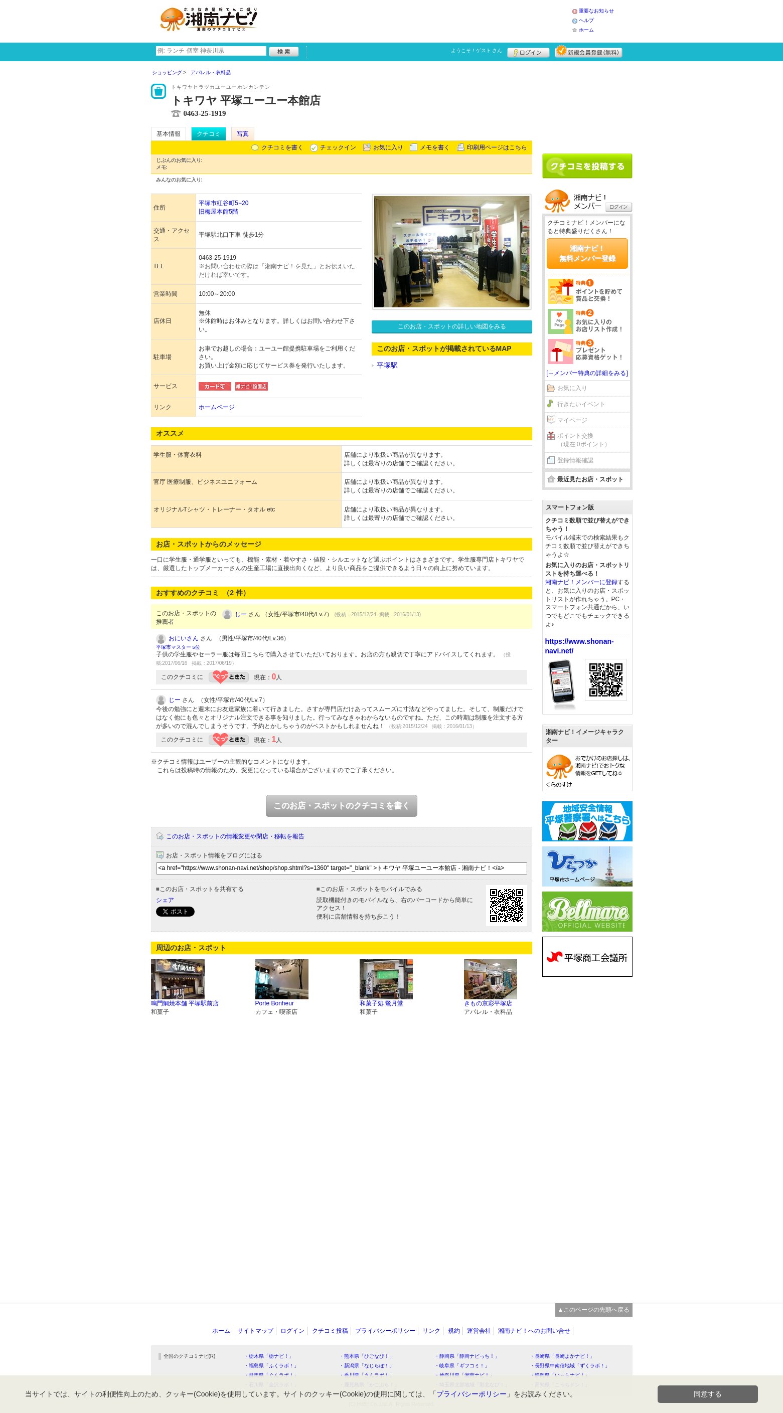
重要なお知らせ (596, 11)
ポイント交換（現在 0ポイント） (583, 440)
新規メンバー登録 (588, 51)
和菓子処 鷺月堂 (381, 1003)
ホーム (586, 30)
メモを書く (435, 147)
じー (241, 614)
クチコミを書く (282, 147)
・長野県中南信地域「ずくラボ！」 (570, 1365)
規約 (454, 1330)
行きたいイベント (581, 404)
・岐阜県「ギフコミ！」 (462, 1365)
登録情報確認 (575, 460)
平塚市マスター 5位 (178, 647)
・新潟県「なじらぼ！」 (366, 1365)
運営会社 (479, 1330)
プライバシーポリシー (385, 1330)
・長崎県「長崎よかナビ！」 (562, 1356)
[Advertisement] (418, 20)
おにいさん (184, 638)
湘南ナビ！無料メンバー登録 (587, 253)
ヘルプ (586, 20)
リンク (431, 1330)
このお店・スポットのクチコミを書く (341, 805)
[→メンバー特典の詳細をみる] (587, 373)
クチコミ (209, 133)
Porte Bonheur (274, 1003)
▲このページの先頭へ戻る (594, 1309)
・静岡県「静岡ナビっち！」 (467, 1356)
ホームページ (217, 407)
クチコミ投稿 (330, 1330)
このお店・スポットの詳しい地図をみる (452, 326)
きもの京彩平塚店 (488, 1003)
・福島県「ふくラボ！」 (271, 1365)
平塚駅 (387, 365)
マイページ (572, 420)
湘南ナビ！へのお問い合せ (534, 1330)
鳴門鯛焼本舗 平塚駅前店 (185, 1003)
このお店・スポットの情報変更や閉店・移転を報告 (235, 836)
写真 (243, 133)
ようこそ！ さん (477, 50)
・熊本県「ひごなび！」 (366, 1356)
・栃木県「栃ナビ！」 (269, 1356)
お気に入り (388, 147)
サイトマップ (255, 1330)
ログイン (528, 51)
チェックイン (338, 147)
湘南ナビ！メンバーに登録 (581, 582)
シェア (165, 900)
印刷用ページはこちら (497, 147)
